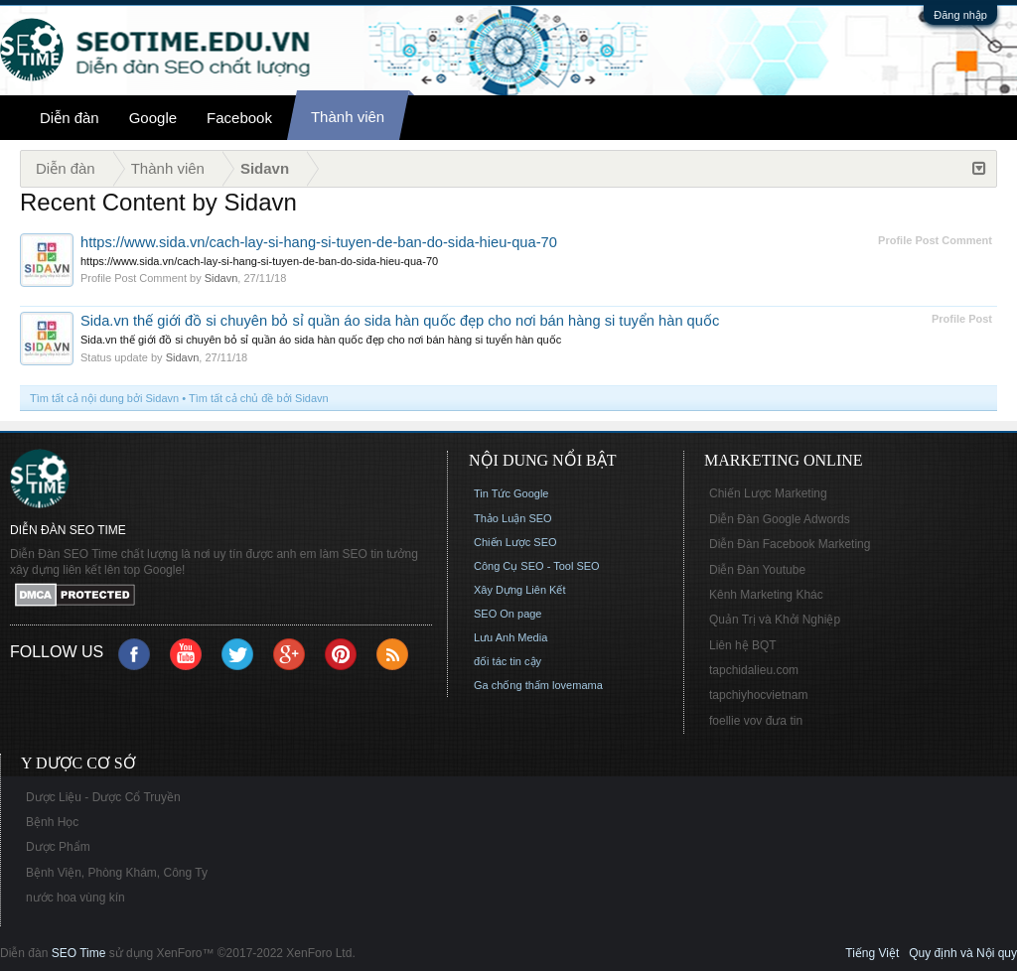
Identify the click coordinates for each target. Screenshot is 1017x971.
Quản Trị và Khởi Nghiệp (774, 619)
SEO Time (79, 953)
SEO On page (508, 614)
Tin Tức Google (511, 493)
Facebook (239, 117)
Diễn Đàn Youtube (757, 570)
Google (153, 117)
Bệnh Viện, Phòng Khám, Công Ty (117, 873)
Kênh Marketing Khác (766, 595)
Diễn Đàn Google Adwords (779, 519)
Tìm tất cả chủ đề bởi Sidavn (259, 398)
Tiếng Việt (872, 953)
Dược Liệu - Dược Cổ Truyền (103, 797)
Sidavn (221, 278)
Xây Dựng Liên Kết (520, 590)
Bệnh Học (52, 822)
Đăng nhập (960, 15)
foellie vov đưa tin (755, 721)
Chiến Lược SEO (515, 542)
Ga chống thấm (511, 685)
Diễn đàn (69, 117)
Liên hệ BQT (743, 645)
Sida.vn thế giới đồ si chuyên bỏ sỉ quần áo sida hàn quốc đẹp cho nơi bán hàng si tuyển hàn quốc (399, 321)
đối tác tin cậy (507, 661)
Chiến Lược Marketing (768, 493)
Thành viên (347, 116)
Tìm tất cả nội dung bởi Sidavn (104, 398)
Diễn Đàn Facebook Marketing (789, 544)
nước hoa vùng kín (75, 897)
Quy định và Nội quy (963, 953)
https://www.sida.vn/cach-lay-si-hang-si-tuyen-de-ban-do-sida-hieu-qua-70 (318, 242)
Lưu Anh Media (510, 637)
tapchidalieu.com (754, 670)
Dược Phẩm (58, 847)
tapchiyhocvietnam (758, 695)
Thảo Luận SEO (513, 518)
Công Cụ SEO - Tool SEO (537, 566)
